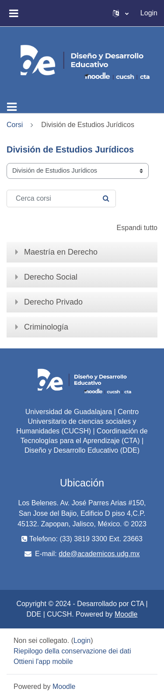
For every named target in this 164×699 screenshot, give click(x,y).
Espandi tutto (137, 227)
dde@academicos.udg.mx (99, 553)
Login (148, 13)
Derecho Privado (53, 302)
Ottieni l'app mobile (43, 661)
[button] (121, 13)
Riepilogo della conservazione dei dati (72, 651)
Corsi (15, 124)
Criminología (46, 327)
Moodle (126, 614)
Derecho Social (50, 277)
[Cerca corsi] (61, 198)
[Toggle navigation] (12, 107)
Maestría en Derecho (61, 252)
